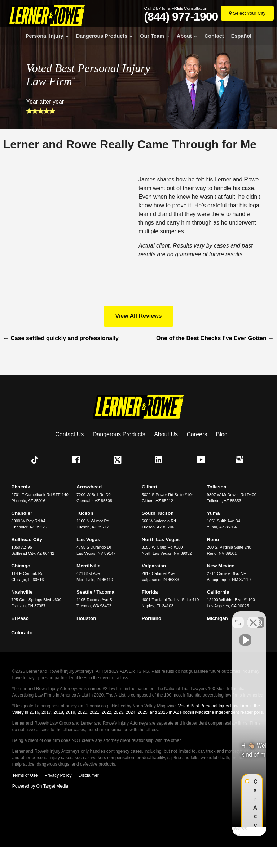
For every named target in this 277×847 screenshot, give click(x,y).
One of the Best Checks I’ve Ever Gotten (215, 338)
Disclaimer (89, 775)
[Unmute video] (149, 617)
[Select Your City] (247, 13)
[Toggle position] (238, 617)
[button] (36, 460)
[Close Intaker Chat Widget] (253, 617)
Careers (196, 434)
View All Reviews (138, 316)
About (184, 36)
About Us (166, 434)
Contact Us (69, 434)
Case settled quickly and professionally (61, 338)
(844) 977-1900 (181, 16)
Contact (214, 36)
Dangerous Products (102, 36)
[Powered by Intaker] (214, 832)
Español (241, 36)
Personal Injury (44, 36)
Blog (222, 434)
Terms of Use (25, 775)
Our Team (152, 36)
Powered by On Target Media (40, 786)
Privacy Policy (58, 775)
